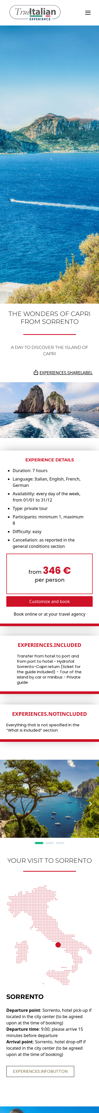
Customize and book (49, 601)
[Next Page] (90, 804)
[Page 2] (49, 843)
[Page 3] (60, 843)
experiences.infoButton (40, 1071)
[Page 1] (39, 843)
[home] (35, 12)
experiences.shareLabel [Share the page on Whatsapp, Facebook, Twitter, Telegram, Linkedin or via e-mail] (63, 373)
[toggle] (88, 13)
